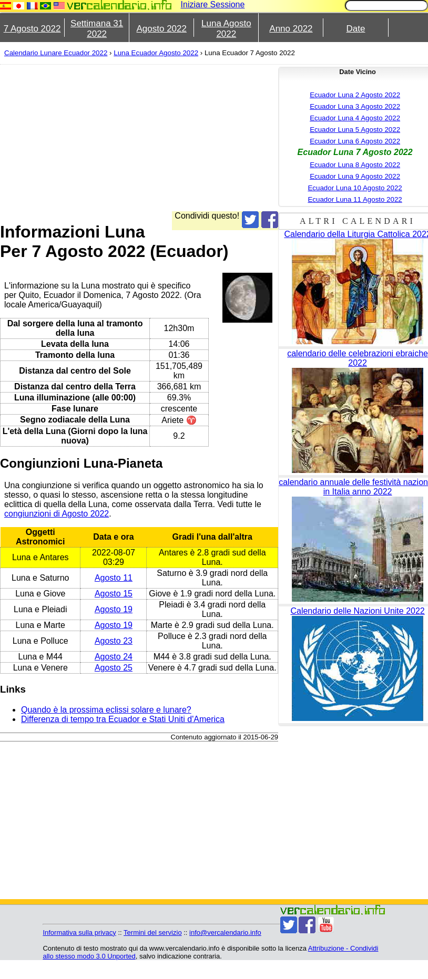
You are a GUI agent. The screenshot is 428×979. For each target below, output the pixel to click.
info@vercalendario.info (225, 932)
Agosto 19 (114, 609)
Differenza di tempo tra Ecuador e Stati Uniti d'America (123, 719)
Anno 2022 (290, 29)
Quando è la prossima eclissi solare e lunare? (106, 709)
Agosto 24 (114, 656)
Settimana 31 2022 (96, 28)
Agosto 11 (114, 577)
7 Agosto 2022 (32, 29)
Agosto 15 (114, 593)
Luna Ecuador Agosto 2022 (156, 53)
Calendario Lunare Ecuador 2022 (55, 53)
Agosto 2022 (162, 29)
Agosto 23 (114, 640)
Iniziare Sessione (213, 4)
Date (356, 29)
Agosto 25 (114, 667)
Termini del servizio (153, 932)
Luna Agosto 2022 (226, 28)
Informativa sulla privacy (79, 932)
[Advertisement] (203, 137)
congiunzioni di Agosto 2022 (56, 513)
